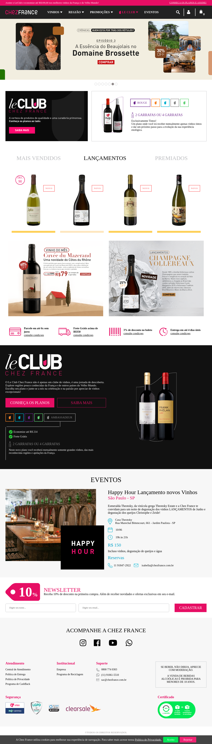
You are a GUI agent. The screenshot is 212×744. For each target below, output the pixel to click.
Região (75, 12)
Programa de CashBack (17, 684)
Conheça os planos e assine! (188, 2)
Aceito (170, 739)
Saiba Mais (81, 403)
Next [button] (191, 51)
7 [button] (116, 84)
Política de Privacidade (17, 679)
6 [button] (112, 84)
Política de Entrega (15, 674)
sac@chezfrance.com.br (111, 679)
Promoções (100, 12)
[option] (149, 116)
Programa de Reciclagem (70, 674)
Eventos (151, 12)
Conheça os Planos (29, 403)
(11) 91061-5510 (107, 675)
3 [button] (102, 84)
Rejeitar (187, 739)
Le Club (127, 12)
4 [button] (106, 84)
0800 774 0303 (109, 669)
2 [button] (99, 84)
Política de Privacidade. (148, 739)
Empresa (61, 669)
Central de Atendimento (18, 669)
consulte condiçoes (34, 335)
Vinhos (53, 12)
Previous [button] (20, 51)
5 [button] (109, 84)
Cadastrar (190, 608)
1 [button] (96, 84)
